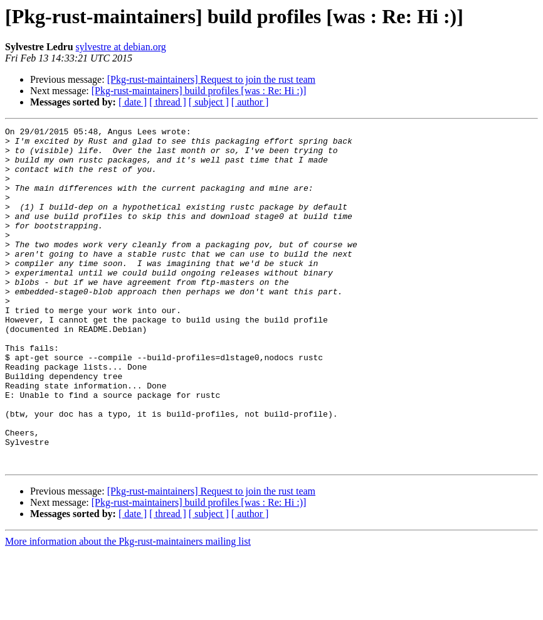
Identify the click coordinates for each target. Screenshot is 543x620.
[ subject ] (209, 102)
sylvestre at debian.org (121, 46)
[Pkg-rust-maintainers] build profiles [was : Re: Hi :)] (199, 90)
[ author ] (250, 102)
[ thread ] (167, 102)
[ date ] (133, 102)
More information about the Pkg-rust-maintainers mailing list (128, 609)
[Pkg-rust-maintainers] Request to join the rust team (211, 79)
